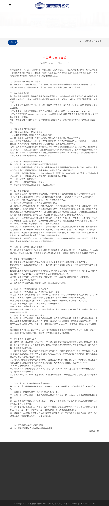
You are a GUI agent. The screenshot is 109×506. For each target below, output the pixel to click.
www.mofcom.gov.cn (37, 114)
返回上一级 (94, 431)
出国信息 (12, 42)
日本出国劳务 (29, 464)
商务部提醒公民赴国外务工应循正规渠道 (35, 428)
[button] (8, 24)
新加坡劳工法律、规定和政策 (30, 425)
